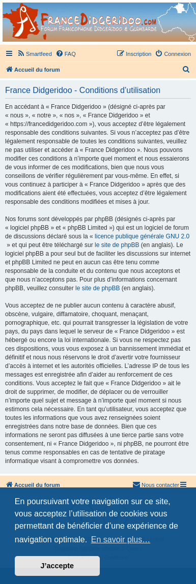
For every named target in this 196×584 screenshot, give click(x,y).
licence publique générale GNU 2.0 (142, 236)
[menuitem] (34, 54)
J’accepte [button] (57, 566)
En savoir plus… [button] (121, 539)
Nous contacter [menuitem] (155, 484)
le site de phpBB (117, 245)
